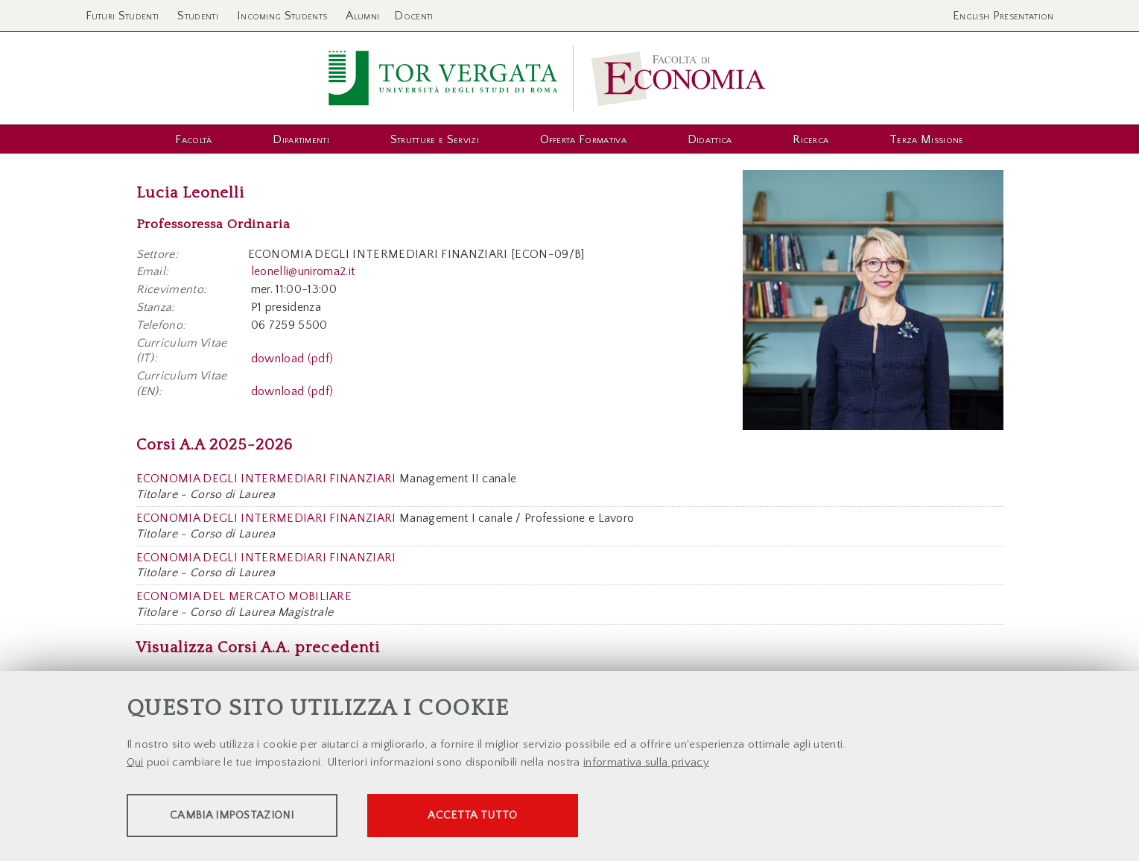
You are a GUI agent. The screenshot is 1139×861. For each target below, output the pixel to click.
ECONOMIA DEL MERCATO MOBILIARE (244, 596)
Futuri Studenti (122, 15)
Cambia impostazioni (243, 816)
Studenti (197, 15)
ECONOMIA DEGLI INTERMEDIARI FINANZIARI (266, 478)
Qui (135, 763)
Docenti (413, 15)
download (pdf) (292, 358)
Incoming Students (282, 15)
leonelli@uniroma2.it (303, 271)
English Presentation (1003, 15)
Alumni (362, 15)
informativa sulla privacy (646, 763)
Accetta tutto (511, 816)
